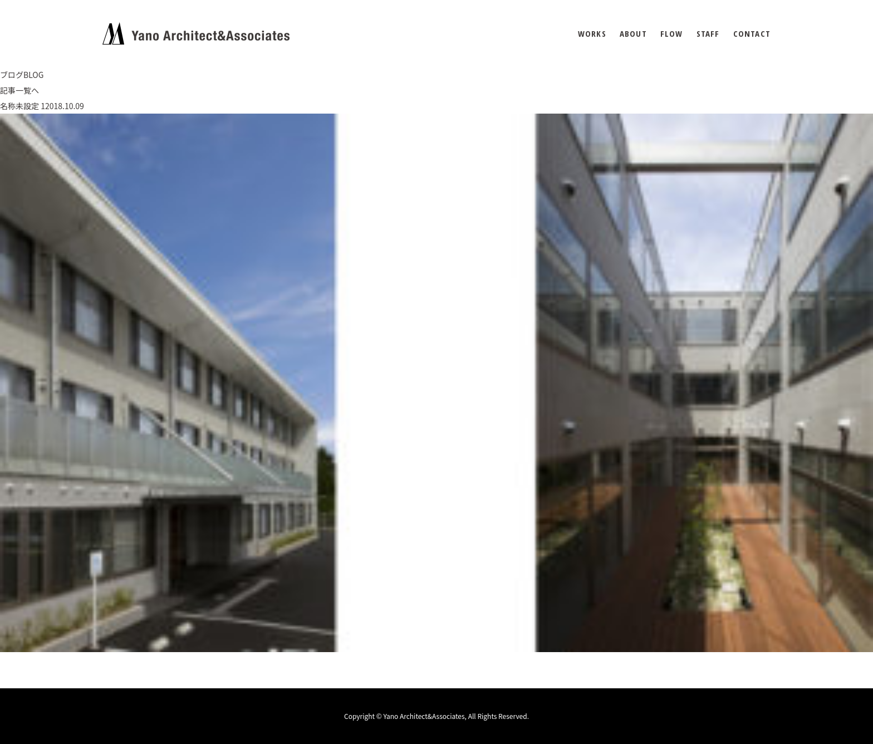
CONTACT (752, 34)
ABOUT (633, 34)
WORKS (592, 34)
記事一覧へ (19, 90)
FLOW (671, 34)
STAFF (708, 34)
